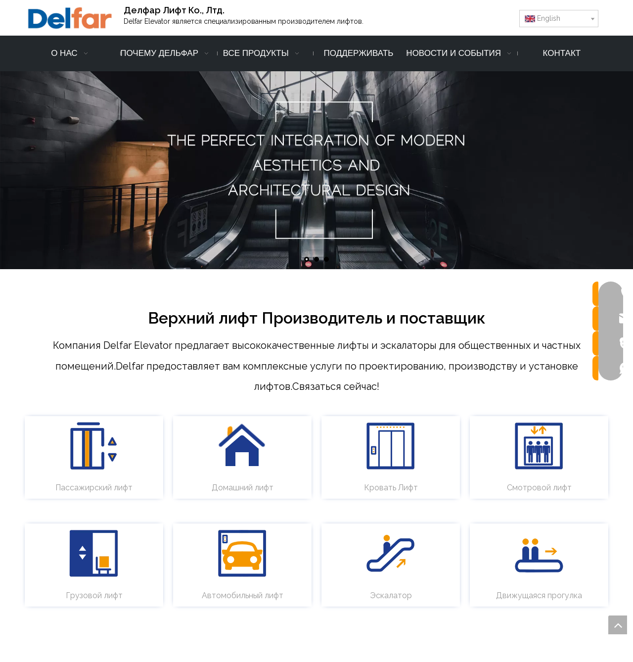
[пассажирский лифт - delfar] (94, 446)
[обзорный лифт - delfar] (539, 446)
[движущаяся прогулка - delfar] (539, 553)
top (617, 624)
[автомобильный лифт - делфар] (242, 553)
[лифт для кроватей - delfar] (390, 446)
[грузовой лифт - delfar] (94, 553)
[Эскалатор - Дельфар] (390, 553)
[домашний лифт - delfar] (242, 446)
